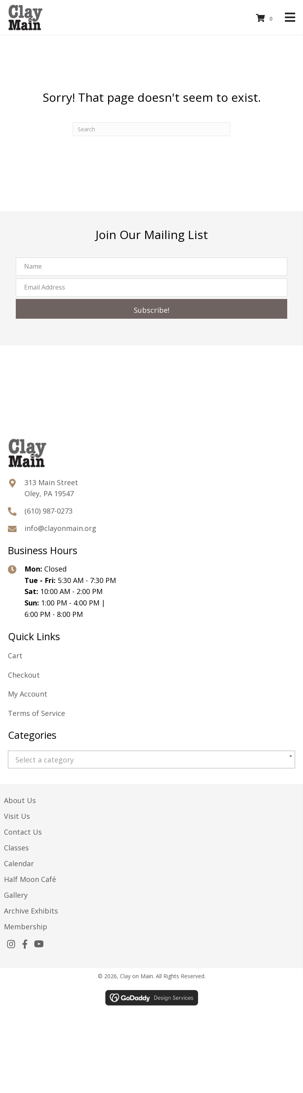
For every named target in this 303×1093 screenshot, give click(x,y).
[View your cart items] (265, 18)
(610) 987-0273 (48, 511)
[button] (151, 309)
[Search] (151, 129)
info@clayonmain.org (60, 528)
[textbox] (151, 760)
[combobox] (151, 759)
